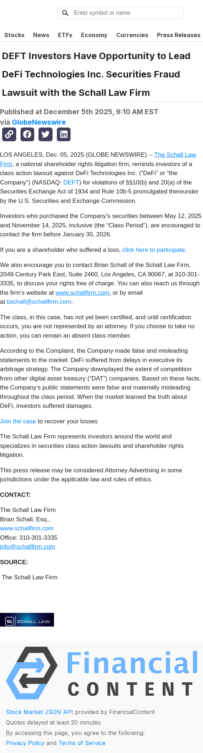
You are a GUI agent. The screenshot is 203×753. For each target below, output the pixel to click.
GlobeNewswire (39, 122)
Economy (94, 35)
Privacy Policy (25, 743)
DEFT (71, 182)
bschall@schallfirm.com (39, 301)
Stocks (14, 35)
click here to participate (153, 249)
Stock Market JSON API (39, 712)
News (41, 35)
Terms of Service (81, 743)
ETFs (65, 35)
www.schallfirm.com (27, 528)
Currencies (132, 35)
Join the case (18, 421)
